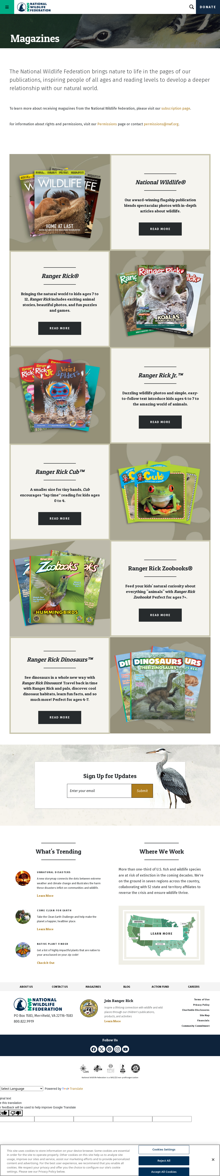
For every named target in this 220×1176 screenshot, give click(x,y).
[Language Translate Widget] (21, 1088)
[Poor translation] (16, 1113)
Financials (203, 1020)
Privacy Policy (201, 1005)
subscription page (175, 108)
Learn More (45, 896)
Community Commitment (195, 1026)
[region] (110, 1160)
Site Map (204, 1015)
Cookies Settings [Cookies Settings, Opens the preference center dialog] (163, 1150)
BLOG (126, 986)
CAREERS (194, 986)
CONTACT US (60, 986)
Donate (208, 7)
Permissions (107, 124)
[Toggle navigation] (7, 7)
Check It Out (46, 963)
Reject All (163, 1160)
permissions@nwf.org (161, 124)
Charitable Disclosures (195, 1010)
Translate (72, 1089)
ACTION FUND (160, 986)
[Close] (213, 1159)
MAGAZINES (93, 986)
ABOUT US (26, 986)
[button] (142, 791)
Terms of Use (201, 999)
